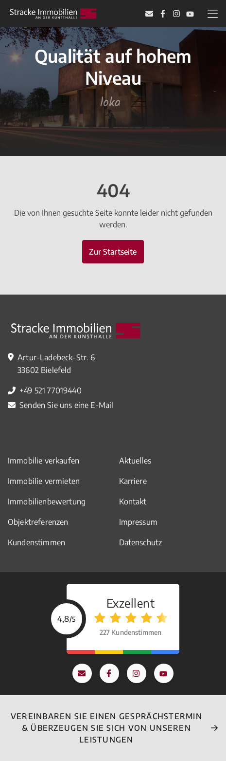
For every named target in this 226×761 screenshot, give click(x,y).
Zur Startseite (113, 252)
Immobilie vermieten (44, 481)
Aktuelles (135, 460)
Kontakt (133, 501)
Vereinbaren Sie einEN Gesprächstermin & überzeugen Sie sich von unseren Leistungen (106, 727)
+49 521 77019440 (50, 390)
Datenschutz (140, 542)
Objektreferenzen (38, 522)
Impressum (138, 522)
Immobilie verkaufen (43, 460)
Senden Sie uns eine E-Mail (66, 405)
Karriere (133, 481)
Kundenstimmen (36, 542)
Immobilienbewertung (47, 501)
